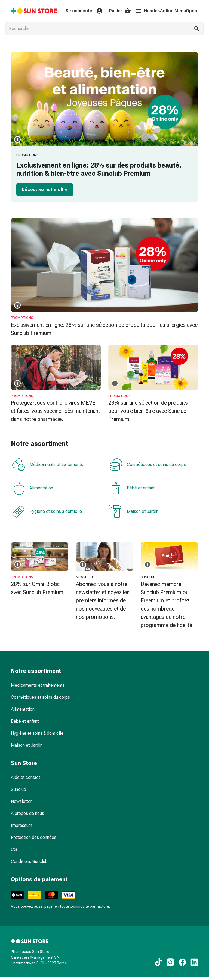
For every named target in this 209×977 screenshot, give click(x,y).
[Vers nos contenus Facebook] (182, 962)
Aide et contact (25, 777)
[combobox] (97, 28)
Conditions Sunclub (29, 861)
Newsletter (21, 801)
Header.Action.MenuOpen (166, 11)
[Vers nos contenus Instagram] (170, 962)
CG (14, 849)
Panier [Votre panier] (120, 11)
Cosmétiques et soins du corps (147, 464)
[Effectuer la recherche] (196, 28)
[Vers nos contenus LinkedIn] (194, 962)
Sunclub (18, 789)
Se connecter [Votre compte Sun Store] (84, 11)
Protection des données (33, 837)
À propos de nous (27, 813)
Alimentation (32, 488)
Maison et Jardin (133, 511)
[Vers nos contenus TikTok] (158, 962)
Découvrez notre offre (45, 189)
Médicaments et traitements (47, 464)
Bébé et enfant (132, 488)
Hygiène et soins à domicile (47, 511)
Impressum (21, 825)
